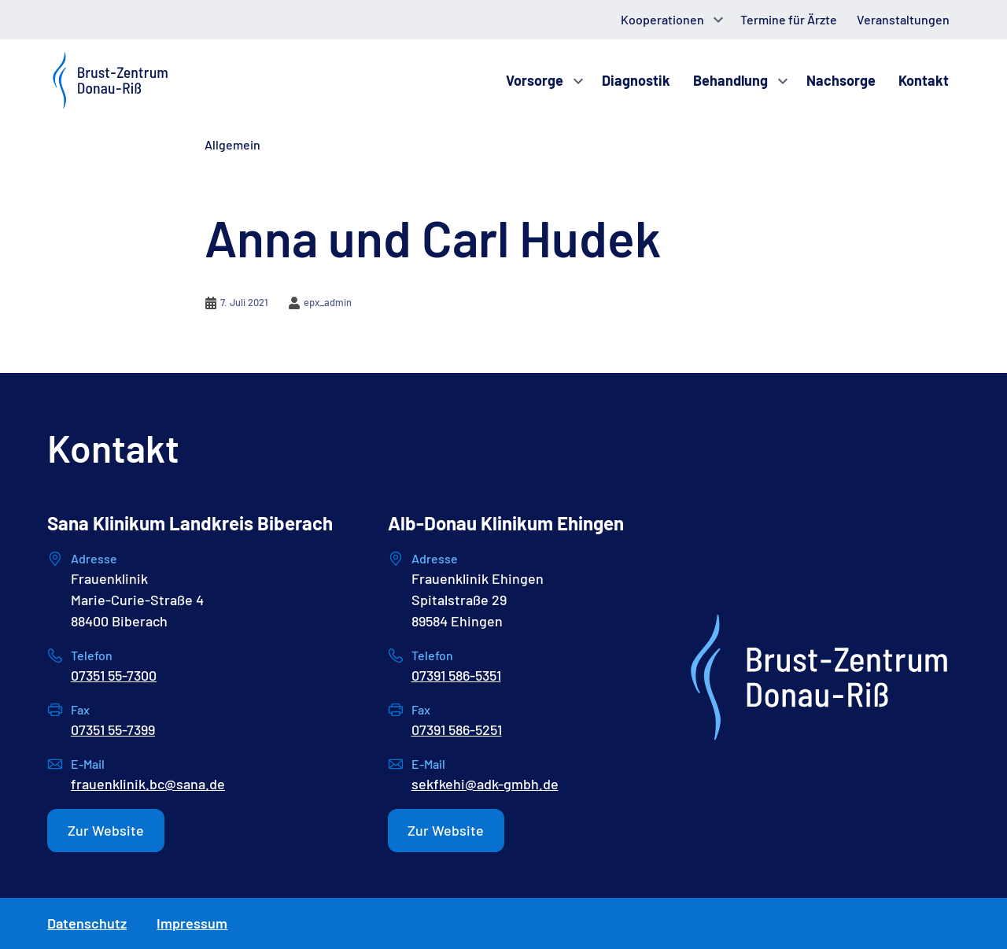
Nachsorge (841, 80)
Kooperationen (662, 19)
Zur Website (106, 830)
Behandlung (730, 80)
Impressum (192, 923)
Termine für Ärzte (788, 19)
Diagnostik (636, 80)
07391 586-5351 (456, 675)
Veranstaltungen (903, 19)
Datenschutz (87, 923)
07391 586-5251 (456, 729)
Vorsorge (534, 80)
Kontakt (923, 80)
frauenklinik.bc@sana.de (148, 783)
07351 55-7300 (114, 675)
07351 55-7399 (113, 729)
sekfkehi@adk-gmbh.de (485, 783)
